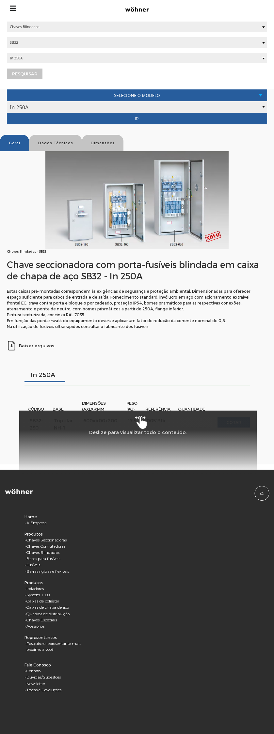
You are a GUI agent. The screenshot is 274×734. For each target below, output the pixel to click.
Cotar (234, 422)
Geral (14, 143)
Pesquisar (24, 73)
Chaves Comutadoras (45, 546)
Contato (33, 670)
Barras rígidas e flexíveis (47, 571)
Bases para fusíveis (43, 558)
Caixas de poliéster (42, 601)
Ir (137, 118)
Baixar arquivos (30, 345)
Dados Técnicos (55, 143)
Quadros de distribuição (48, 613)
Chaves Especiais (41, 619)
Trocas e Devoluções (43, 689)
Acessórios (35, 626)
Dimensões (103, 143)
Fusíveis (33, 564)
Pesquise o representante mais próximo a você (53, 646)
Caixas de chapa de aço (47, 607)
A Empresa (36, 522)
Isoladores (35, 588)
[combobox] (137, 27)
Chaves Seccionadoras (46, 540)
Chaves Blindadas (42, 552)
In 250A (43, 374)
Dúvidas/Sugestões (43, 677)
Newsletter (35, 683)
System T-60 (38, 594)
